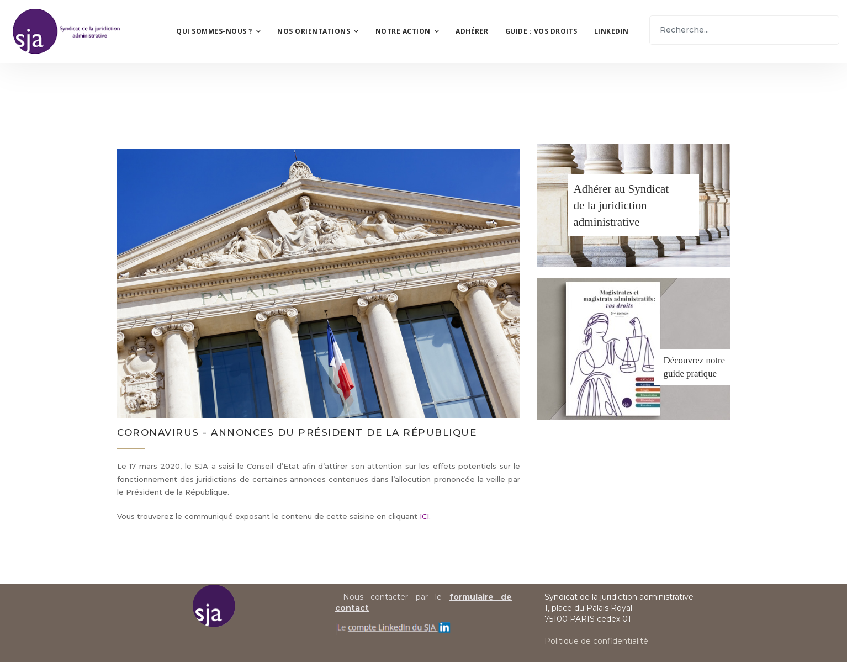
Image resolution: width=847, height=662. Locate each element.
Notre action (403, 31)
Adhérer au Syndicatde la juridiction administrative (621, 205)
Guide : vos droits (541, 31)
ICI (424, 516)
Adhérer (472, 31)
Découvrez (684, 360)
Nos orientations (313, 31)
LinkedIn (611, 31)
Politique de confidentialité (596, 641)
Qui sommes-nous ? (214, 31)
